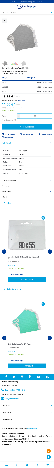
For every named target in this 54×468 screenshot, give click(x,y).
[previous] (4, 251)
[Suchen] (50, 12)
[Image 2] (23, 63)
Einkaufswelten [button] (27, 420)
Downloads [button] (26, 186)
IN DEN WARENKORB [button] (27, 127)
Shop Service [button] (27, 405)
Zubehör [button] (26, 197)
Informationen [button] (27, 412)
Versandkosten (21, 100)
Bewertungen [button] (26, 191)
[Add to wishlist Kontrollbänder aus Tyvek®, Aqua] (43, 304)
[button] (27, 258)
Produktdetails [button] (26, 143)
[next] (50, 251)
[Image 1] (14, 63)
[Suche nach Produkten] (25, 12)
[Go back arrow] (4, 21)
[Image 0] (5, 63)
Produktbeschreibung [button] (26, 180)
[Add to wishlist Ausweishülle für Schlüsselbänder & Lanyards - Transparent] (43, 218)
